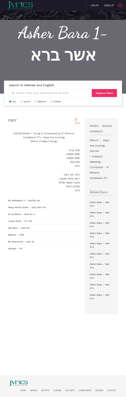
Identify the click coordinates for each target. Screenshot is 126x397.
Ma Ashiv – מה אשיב (19, 228)
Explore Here (104, 93)
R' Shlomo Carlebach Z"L (99, 173)
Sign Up (109, 5)
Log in (94, 5)
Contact (112, 390)
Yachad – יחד (15, 248)
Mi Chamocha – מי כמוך (21, 241)
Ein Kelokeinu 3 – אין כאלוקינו (24, 200)
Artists (45, 390)
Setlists (70, 390)
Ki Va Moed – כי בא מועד (21, 214)
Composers (85, 390)
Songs (33, 390)
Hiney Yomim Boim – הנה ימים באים (27, 207)
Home (23, 390)
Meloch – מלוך (16, 234)
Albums (57, 390)
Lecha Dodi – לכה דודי (20, 221)
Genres (99, 390)
